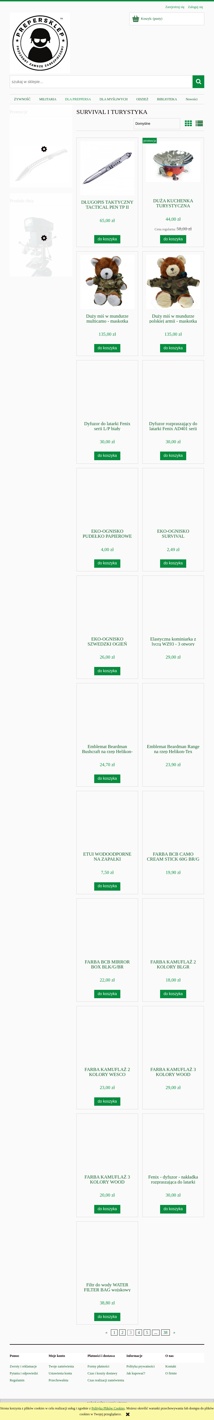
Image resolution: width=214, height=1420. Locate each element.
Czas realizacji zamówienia (106, 1380)
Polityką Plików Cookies (108, 1408)
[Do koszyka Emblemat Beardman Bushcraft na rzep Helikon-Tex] (107, 778)
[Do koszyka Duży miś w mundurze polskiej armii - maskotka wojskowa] (173, 348)
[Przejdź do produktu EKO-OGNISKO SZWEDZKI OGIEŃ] (107, 605)
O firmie (171, 1373)
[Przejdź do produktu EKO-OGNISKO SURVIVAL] (173, 498)
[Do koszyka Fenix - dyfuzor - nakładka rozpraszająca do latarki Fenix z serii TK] (173, 1209)
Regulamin (17, 1380)
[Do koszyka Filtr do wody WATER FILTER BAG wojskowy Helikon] (107, 1317)
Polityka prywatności (140, 1366)
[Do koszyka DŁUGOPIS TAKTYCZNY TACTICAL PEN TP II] (107, 239)
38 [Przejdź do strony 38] (165, 1332)
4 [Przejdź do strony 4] (139, 1332)
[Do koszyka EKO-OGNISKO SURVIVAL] (173, 563)
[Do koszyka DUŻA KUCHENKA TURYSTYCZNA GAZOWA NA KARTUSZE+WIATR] (173, 239)
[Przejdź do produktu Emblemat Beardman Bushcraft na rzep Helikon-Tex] (107, 713)
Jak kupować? (135, 1373)
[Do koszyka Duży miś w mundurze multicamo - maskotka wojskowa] (107, 348)
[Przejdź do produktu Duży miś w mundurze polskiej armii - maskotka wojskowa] (173, 282)
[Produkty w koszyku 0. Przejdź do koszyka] (147, 19)
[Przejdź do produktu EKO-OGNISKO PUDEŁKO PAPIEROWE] (107, 498)
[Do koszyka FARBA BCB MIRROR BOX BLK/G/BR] (107, 994)
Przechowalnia (58, 1380)
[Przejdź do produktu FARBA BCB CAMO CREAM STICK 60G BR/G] (173, 820)
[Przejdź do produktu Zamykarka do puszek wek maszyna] (41, 264)
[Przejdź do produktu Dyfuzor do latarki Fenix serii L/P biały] (107, 390)
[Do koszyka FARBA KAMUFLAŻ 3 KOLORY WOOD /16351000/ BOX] (107, 1209)
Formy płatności (98, 1366)
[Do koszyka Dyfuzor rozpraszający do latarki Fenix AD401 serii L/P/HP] (173, 456)
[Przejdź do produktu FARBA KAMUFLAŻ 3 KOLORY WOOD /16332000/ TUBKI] (173, 1036)
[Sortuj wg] (157, 123)
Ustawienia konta (60, 1373)
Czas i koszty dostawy (102, 1373)
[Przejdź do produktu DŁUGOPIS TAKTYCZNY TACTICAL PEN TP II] (107, 168)
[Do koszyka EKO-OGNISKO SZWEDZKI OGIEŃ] (107, 671)
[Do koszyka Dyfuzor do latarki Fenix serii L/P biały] (107, 456)
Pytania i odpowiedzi (24, 1373)
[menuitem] (22, 99)
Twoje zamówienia (61, 1366)
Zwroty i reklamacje (23, 1366)
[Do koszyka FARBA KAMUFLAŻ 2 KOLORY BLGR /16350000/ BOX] (173, 994)
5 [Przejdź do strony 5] (147, 1332)
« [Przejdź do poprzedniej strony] (106, 1332)
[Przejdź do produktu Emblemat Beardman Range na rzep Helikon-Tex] (173, 713)
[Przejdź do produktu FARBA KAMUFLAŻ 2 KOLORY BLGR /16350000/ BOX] (173, 928)
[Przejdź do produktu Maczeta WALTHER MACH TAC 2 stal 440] (41, 174)
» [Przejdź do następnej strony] (174, 1332)
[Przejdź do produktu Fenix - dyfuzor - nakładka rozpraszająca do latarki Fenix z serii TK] (173, 1143)
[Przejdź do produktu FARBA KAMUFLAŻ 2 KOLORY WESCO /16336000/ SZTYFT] (107, 1036)
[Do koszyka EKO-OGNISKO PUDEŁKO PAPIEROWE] (107, 563)
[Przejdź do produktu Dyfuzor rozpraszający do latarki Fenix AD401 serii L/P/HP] (173, 390)
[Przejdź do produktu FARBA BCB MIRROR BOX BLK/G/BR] (107, 928)
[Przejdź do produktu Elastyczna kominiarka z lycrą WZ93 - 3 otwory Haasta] (173, 605)
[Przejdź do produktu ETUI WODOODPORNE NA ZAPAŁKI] (107, 820)
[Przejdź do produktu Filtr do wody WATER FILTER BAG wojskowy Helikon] (107, 1251)
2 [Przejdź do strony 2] (122, 1332)
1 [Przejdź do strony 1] (114, 1332)
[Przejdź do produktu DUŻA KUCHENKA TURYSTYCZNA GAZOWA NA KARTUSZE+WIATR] (173, 167)
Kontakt (170, 1366)
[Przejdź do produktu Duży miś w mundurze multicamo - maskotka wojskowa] (107, 282)
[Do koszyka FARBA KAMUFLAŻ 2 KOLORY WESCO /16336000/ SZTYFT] (107, 1101)
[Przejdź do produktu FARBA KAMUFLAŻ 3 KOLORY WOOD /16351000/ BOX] (107, 1143)
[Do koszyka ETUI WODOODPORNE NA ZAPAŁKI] (107, 886)
